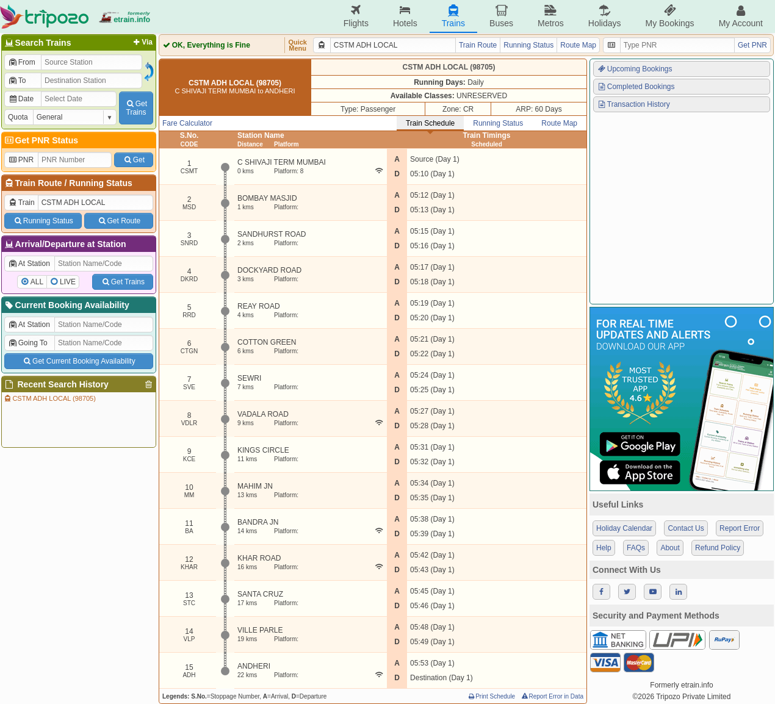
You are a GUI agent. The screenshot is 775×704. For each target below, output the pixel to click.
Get (134, 160)
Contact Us (686, 528)
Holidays (604, 16)
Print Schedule (491, 696)
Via (142, 42)
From (21, 62)
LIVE (68, 282)
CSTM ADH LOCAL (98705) (49, 398)
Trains (453, 16)
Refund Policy (717, 548)
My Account (741, 16)
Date (21, 99)
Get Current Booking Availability (78, 361)
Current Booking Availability (66, 305)
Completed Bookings (636, 86)
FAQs (636, 548)
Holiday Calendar (624, 528)
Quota (18, 117)
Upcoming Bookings (634, 69)
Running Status (100, 183)
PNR (21, 160)
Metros (551, 16)
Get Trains (123, 282)
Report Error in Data (552, 696)
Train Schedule (430, 123)
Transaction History (633, 104)
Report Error (739, 528)
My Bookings (669, 16)
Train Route (38, 183)
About (669, 548)
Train (21, 202)
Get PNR (752, 45)
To (17, 80)
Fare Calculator (187, 123)
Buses (501, 16)
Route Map (578, 45)
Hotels (405, 16)
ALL (37, 282)
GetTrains (136, 108)
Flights (356, 16)
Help (603, 548)
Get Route (118, 221)
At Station (29, 263)
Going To (28, 343)
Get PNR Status (40, 140)
